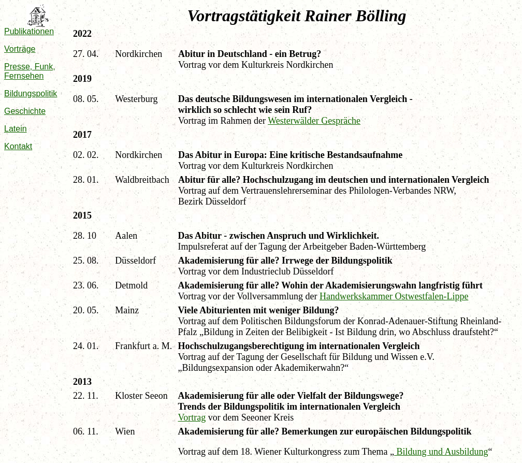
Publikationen (29, 31)
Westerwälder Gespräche (314, 120)
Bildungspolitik (30, 93)
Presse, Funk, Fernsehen (29, 71)
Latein (15, 128)
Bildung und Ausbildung (441, 451)
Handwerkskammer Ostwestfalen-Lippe (394, 296)
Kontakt (18, 146)
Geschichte (25, 111)
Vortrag (192, 417)
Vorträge (19, 49)
